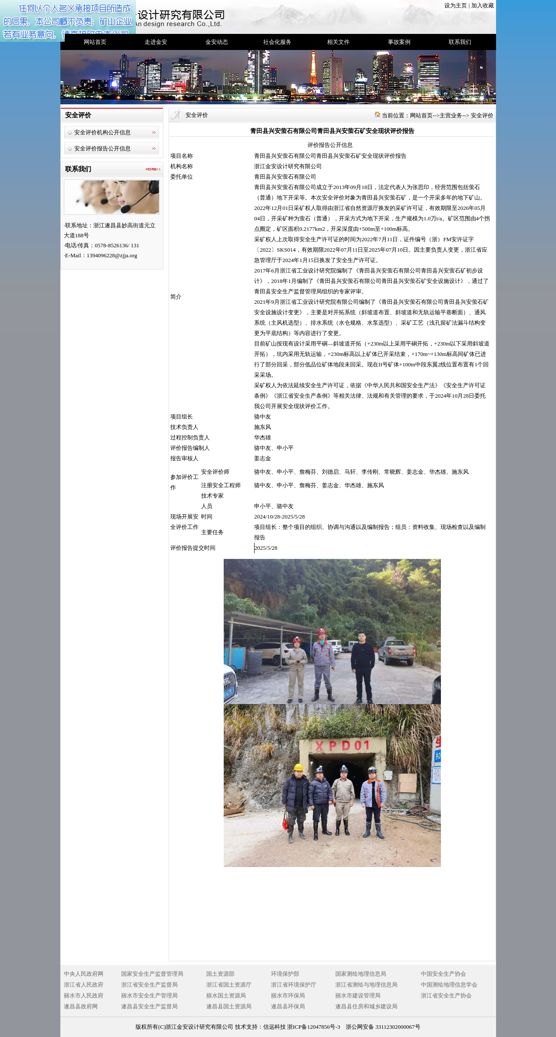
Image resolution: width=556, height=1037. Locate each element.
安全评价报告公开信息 (102, 148)
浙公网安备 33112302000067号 (383, 1027)
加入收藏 (482, 5)
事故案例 (399, 42)
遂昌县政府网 (81, 1006)
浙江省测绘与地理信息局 (366, 984)
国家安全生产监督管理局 (152, 974)
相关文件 (338, 42)
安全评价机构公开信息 (102, 132)
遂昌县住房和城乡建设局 (366, 1006)
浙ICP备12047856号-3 (313, 1027)
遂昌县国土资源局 (229, 1006)
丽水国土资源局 (226, 995)
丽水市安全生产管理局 (149, 995)
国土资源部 (220, 974)
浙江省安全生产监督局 (149, 984)
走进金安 (156, 42)
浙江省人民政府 (83, 984)
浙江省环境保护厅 (293, 984)
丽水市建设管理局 (358, 995)
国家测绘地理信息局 (360, 974)
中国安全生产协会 (443, 974)
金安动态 (216, 42)
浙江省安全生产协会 (446, 995)
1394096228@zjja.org (112, 255)
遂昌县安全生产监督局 (149, 1006)
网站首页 (95, 42)
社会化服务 (277, 42)
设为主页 (455, 5)
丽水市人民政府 (83, 995)
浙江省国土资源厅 (229, 984)
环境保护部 (285, 974)
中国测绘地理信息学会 (449, 984)
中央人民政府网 (83, 974)
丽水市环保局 (288, 995)
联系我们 (460, 42)
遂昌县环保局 (288, 1006)
